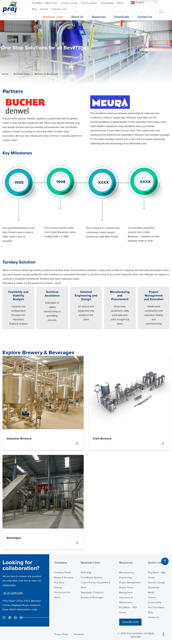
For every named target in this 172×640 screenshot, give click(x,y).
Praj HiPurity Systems (92, 577)
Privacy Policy (61, 634)
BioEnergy (86, 572)
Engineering (125, 577)
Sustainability (107, 3)
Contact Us (144, 17)
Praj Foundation (89, 3)
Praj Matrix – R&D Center (45, 3)
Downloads (121, 17)
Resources (99, 17)
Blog (34, 9)
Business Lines (53, 17)
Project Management (129, 582)
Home (5, 74)
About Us (77, 17)
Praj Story (59, 582)
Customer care (59, 9)
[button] (165, 561)
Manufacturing (126, 572)
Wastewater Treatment (92, 592)
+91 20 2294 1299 (12, 593)
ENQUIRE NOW (130, 622)
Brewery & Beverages (46, 74)
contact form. (9, 585)
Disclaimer (79, 634)
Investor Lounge (69, 3)
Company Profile (62, 572)
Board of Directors (63, 577)
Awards (58, 587)
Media (120, 3)
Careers (44, 9)
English (137, 3)
